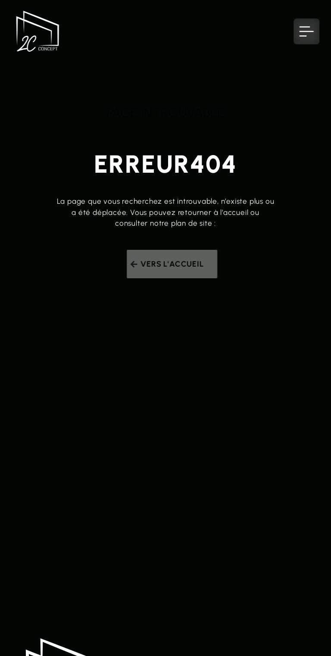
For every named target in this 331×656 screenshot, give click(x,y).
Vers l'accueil (173, 264)
